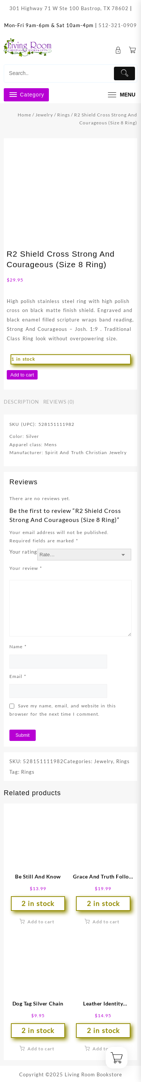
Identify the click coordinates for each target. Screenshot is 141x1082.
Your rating (23, 552)
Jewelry (44, 115)
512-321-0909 (118, 25)
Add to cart (22, 375)
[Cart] (132, 50)
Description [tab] (21, 402)
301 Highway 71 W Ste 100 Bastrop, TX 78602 (69, 8)
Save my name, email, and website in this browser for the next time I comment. (62, 710)
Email (17, 676)
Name (18, 646)
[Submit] (124, 73)
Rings (63, 115)
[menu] (120, 94)
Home (24, 115)
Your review (25, 568)
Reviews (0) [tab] (58, 402)
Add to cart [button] (41, 921)
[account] (118, 50)
